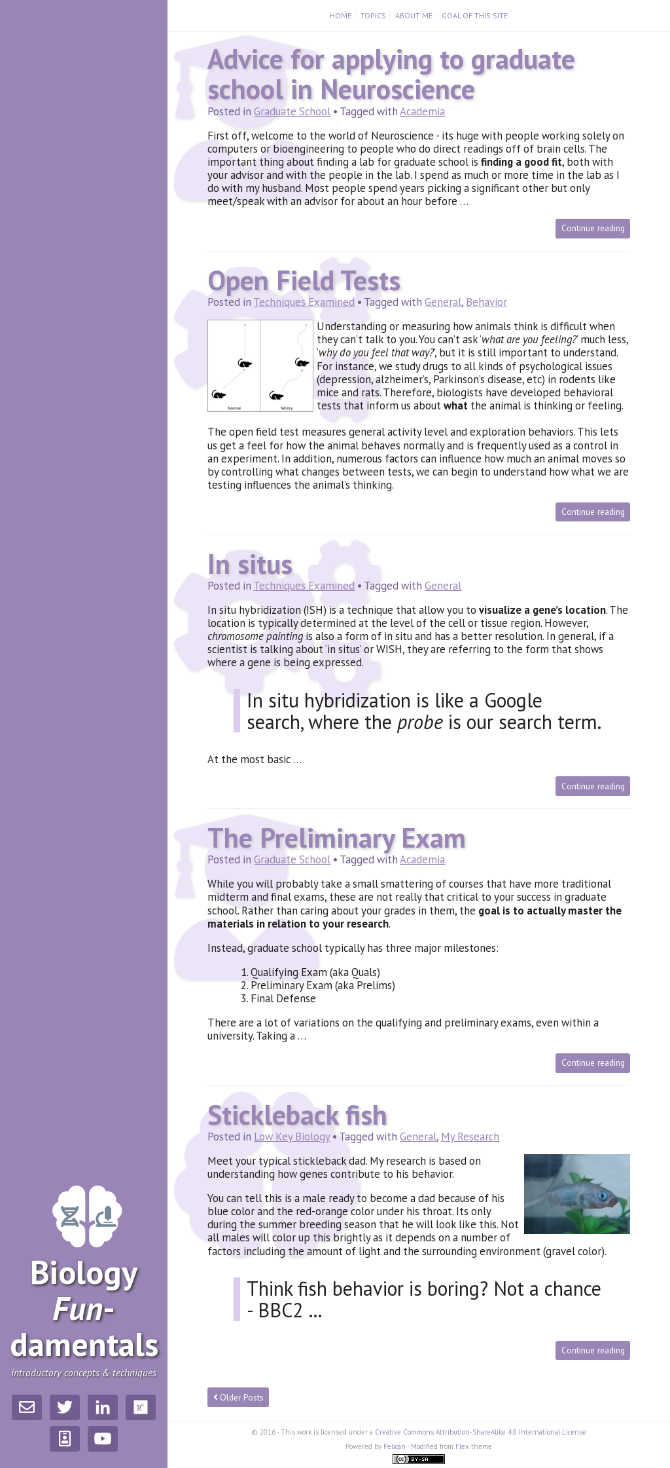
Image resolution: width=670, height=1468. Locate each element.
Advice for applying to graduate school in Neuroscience (391, 74)
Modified (424, 1446)
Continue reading (593, 228)
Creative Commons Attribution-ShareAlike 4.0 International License (480, 1432)
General (443, 302)
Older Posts (238, 1397)
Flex (462, 1446)
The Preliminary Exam (336, 837)
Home (341, 15)
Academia (422, 111)
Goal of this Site (475, 15)
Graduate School (292, 111)
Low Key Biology (292, 1136)
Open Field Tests (303, 280)
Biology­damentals (84, 1308)
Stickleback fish (297, 1115)
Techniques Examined (304, 302)
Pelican (394, 1446)
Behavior (486, 302)
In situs (249, 564)
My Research (470, 1136)
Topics (373, 15)
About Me (413, 15)
